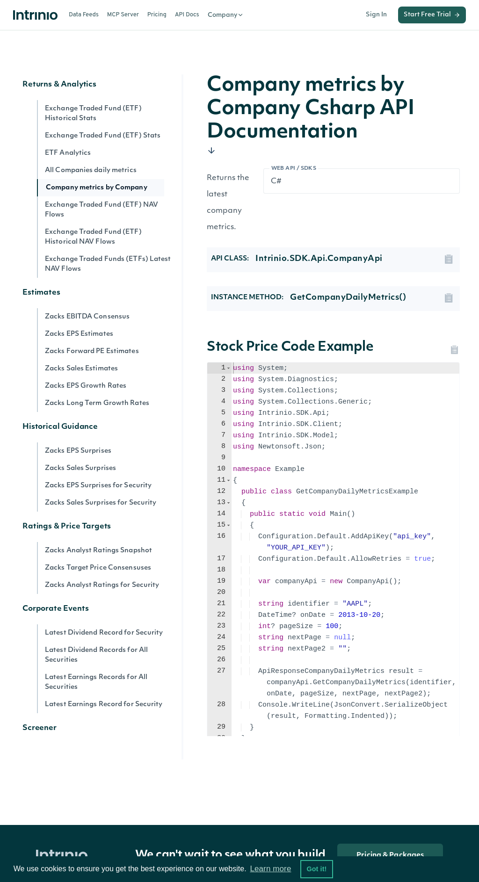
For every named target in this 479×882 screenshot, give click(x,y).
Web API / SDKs (294, 168)
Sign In (376, 15)
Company (226, 15)
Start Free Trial (432, 15)
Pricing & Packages (390, 855)
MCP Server (123, 15)
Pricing (157, 15)
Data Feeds (84, 15)
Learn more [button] (270, 868)
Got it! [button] (316, 869)
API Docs (187, 15)
